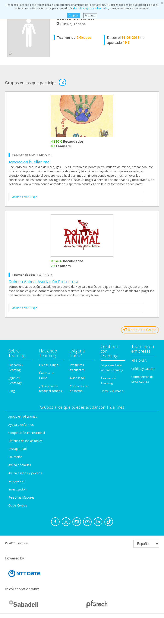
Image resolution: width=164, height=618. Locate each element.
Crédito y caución (143, 369)
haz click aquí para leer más (91, 8)
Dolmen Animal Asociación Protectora (43, 281)
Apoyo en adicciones (22, 416)
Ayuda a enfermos (21, 425)
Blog (11, 391)
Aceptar (73, 15)
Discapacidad (17, 449)
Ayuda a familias (19, 465)
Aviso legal (77, 378)
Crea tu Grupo (49, 365)
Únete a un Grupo (140, 329)
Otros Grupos (17, 505)
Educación (15, 457)
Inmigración (16, 481)
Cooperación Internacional (26, 433)
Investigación (17, 489)
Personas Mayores (21, 497)
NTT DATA (138, 360)
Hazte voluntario (112, 391)
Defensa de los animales (25, 441)
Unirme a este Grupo (24, 197)
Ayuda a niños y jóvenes (25, 473)
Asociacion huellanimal (29, 161)
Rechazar (90, 15)
